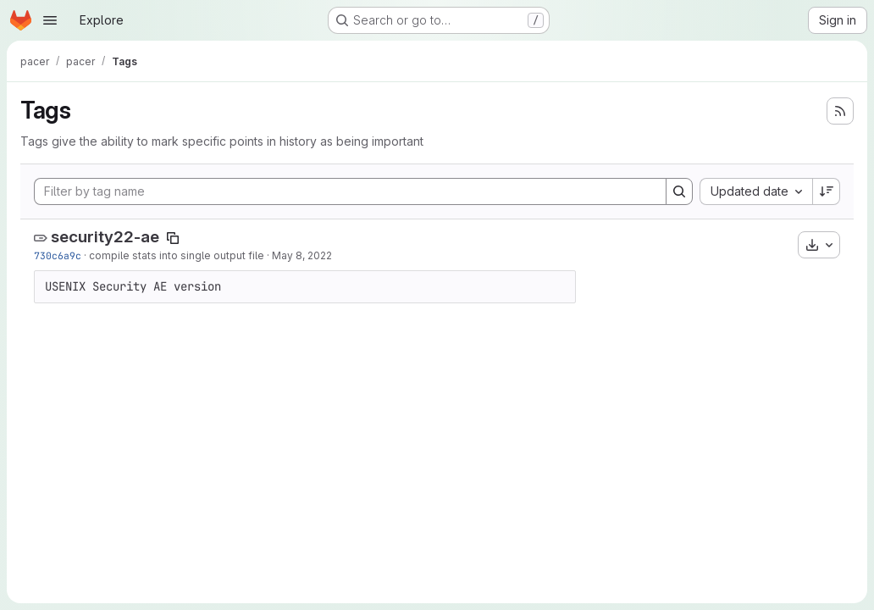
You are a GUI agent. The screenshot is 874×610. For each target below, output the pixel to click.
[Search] (679, 191)
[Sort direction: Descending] (826, 191)
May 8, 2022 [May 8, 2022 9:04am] (302, 255)
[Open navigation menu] (50, 20)
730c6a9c (57, 255)
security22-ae (105, 237)
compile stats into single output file (176, 255)
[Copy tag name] (173, 238)
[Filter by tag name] (350, 191)
